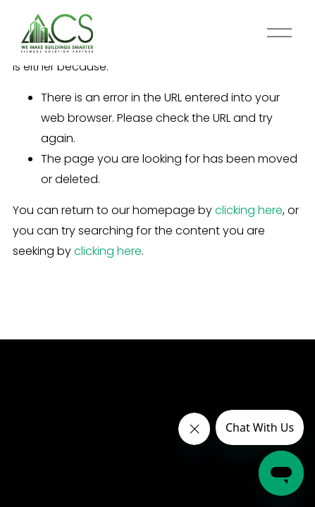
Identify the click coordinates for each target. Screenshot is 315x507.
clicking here (249, 210)
